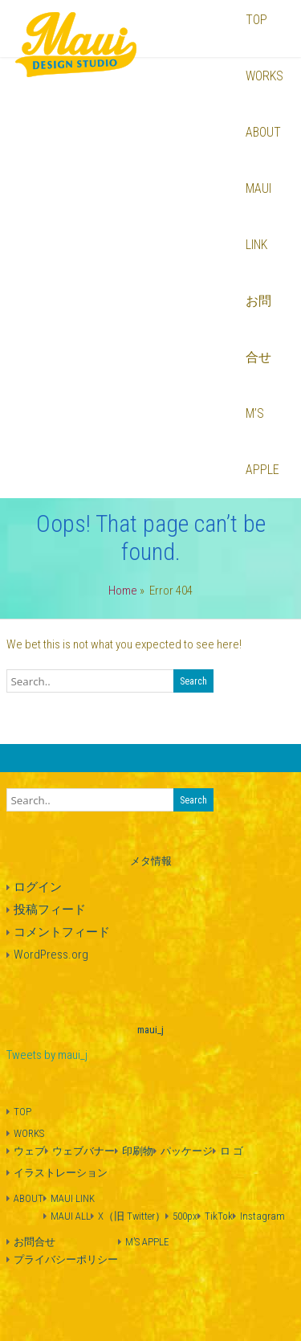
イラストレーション (61, 1173)
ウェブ (29, 1151)
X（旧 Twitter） (131, 1216)
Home (122, 590)
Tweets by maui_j (46, 1055)
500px (185, 1216)
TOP (22, 1112)
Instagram (262, 1216)
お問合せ (258, 329)
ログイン (38, 887)
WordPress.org (51, 954)
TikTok (219, 1216)
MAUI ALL (71, 1216)
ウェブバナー (83, 1151)
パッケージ (187, 1151)
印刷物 (137, 1151)
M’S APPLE (262, 441)
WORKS (264, 76)
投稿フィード (50, 909)
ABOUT (263, 132)
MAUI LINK (258, 216)
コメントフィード (62, 932)
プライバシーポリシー (66, 1259)
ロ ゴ (231, 1151)
